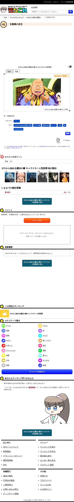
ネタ (5, 360)
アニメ (16, 121)
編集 (67, 133)
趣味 (42, 350)
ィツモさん (66, 140)
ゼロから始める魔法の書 (22, 125)
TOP (5, 17)
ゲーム (6, 325)
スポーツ (7, 345)
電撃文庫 (46, 125)
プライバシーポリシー (12, 456)
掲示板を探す (46, 456)
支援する (44, 476)
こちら (7, 147)
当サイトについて (10, 447)
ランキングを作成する (37, 372)
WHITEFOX (18, 129)
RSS (4, 465)
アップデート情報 (10, 494)
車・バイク (44, 340)
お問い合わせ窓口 (10, 489)
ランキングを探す (48, 447)
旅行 (42, 345)
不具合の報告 (9, 480)
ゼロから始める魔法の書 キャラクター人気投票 (34, 67)
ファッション (9, 350)
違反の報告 (8, 476)
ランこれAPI (45, 485)
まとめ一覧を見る (48, 460)
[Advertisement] (37, 46)
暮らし (43, 355)
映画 (5, 335)
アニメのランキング (17, 17)
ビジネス (43, 360)
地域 (42, 365)
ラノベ (53, 125)
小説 (59, 125)
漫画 (5, 330)
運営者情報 (8, 460)
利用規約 (7, 451)
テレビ (43, 335)
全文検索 (34, 7)
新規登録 (32, 387)
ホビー (6, 340)
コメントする (37, 220)
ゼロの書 (37, 125)
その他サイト (46, 489)
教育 (5, 365)
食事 (5, 355)
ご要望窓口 (8, 485)
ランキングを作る (48, 451)
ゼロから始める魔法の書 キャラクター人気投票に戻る (37, 201)
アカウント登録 (47, 465)
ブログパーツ (46, 480)
